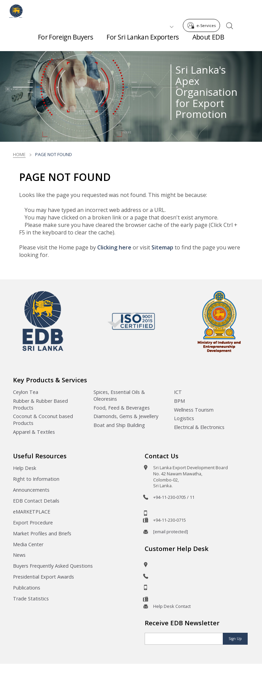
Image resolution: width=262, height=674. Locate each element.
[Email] (184, 639)
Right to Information (36, 479)
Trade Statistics (31, 598)
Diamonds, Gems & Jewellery (125, 416)
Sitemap (162, 247)
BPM (179, 401)
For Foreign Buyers (65, 40)
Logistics (184, 418)
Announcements (31, 490)
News (19, 555)
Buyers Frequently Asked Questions (53, 566)
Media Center (28, 544)
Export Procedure (33, 522)
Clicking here (114, 247)
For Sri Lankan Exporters (142, 40)
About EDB (208, 40)
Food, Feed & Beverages (121, 407)
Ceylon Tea (25, 392)
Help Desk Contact (172, 606)
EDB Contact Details (36, 500)
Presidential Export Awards (43, 576)
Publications (26, 587)
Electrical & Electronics (199, 427)
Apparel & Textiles (34, 432)
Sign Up (235, 638)
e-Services (203, 9)
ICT (178, 392)
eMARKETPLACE (31, 511)
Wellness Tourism (194, 410)
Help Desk (24, 468)
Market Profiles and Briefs (42, 533)
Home (19, 154)
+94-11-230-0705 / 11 (173, 497)
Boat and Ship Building (119, 425)
